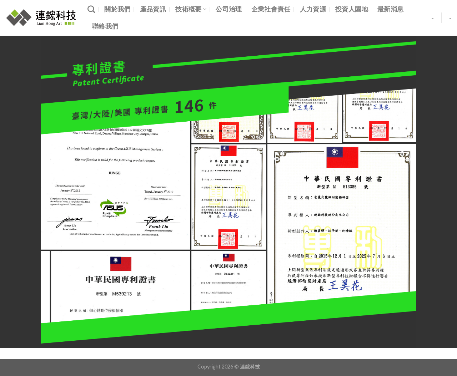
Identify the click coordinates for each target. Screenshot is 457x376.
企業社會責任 (271, 9)
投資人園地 (351, 9)
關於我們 (117, 9)
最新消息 (390, 9)
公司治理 (229, 9)
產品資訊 (153, 9)
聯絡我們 (105, 26)
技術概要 (190, 9)
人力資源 (313, 9)
